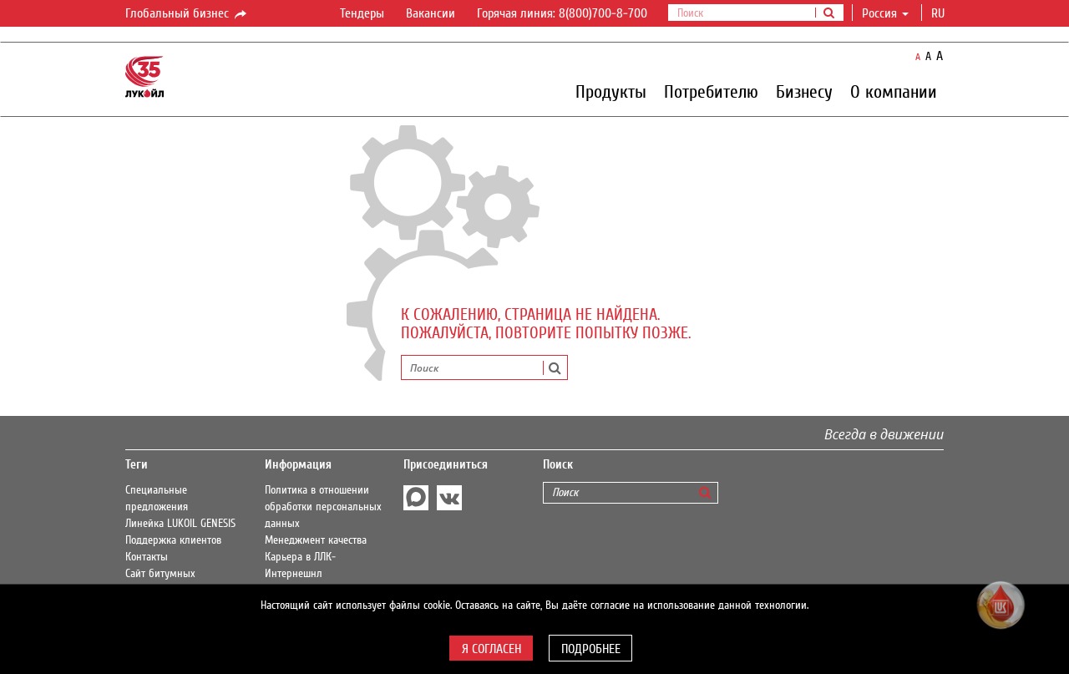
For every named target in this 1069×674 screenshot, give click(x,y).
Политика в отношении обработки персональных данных (323, 507)
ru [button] (939, 13)
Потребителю (711, 91)
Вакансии (430, 13)
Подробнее (591, 648)
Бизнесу (804, 91)
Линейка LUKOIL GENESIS (180, 523)
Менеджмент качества (316, 540)
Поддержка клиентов (173, 540)
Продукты (610, 91)
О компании (893, 91)
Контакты (146, 557)
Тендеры (362, 13)
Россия (885, 13)
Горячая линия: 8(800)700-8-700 (562, 13)
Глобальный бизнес (187, 14)
